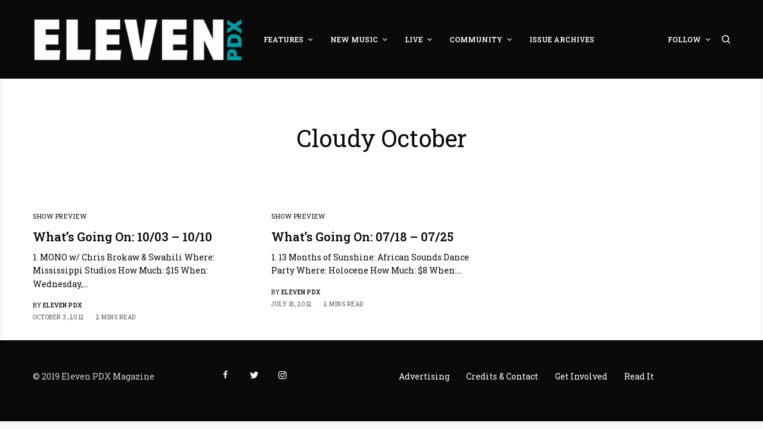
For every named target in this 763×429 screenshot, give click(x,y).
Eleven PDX (62, 305)
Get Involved (581, 376)
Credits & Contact (502, 376)
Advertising (424, 376)
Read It (639, 376)
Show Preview (60, 216)
